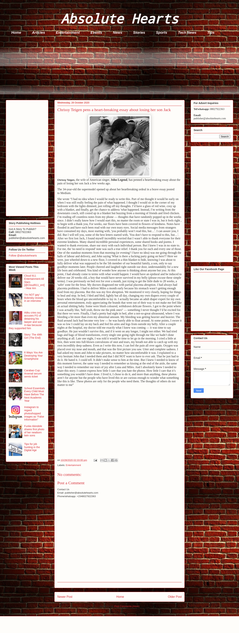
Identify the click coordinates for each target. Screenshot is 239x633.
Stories (139, 32)
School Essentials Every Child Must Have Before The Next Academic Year (34, 394)
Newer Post (64, 596)
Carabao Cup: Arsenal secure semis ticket (33, 373)
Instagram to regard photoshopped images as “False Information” (34, 413)
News (117, 32)
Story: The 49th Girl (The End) (33, 336)
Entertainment (68, 32)
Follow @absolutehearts (23, 255)
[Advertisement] (118, 68)
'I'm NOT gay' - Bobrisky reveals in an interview (34, 298)
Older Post (175, 596)
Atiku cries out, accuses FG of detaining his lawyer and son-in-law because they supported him (26, 320)
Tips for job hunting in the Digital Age (32, 447)
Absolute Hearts (119, 18)
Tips (211, 32)
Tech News (187, 32)
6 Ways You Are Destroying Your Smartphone (33, 355)
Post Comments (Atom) (126, 606)
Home (16, 32)
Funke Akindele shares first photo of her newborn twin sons (34, 431)
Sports (161, 32)
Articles (38, 32)
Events (96, 32)
